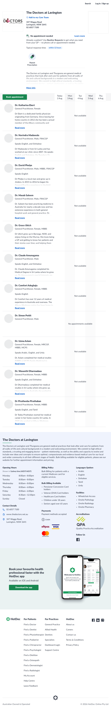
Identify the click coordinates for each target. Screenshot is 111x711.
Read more (20, 128)
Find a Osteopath (31, 660)
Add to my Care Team (37, 17)
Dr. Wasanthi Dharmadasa (28, 371)
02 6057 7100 (12, 509)
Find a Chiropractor (32, 645)
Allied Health (51, 630)
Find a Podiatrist (31, 640)
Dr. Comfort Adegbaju (26, 285)
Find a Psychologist (32, 650)
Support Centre (52, 650)
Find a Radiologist (32, 671)
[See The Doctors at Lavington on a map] (98, 22)
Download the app (23, 587)
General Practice (52, 625)
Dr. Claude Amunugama (27, 255)
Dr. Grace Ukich (23, 225)
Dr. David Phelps (23, 165)
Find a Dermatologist (33, 665)
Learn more (79, 36)
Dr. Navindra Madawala (27, 135)
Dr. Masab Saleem (24, 195)
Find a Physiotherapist (34, 635)
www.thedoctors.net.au (17, 514)
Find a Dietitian (31, 655)
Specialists (49, 640)
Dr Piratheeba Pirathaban (28, 401)
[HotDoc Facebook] (93, 620)
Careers (69, 630)
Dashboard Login (52, 645)
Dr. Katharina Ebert (25, 105)
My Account (29, 676)
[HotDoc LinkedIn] (98, 620)
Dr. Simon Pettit (23, 316)
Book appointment (14, 97)
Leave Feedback (31, 686)
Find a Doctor (30, 625)
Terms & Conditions (75, 640)
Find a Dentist (30, 630)
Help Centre (29, 681)
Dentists (48, 635)
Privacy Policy (72, 645)
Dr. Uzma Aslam (23, 341)
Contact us (71, 635)
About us (70, 625)
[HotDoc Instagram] (102, 620)
